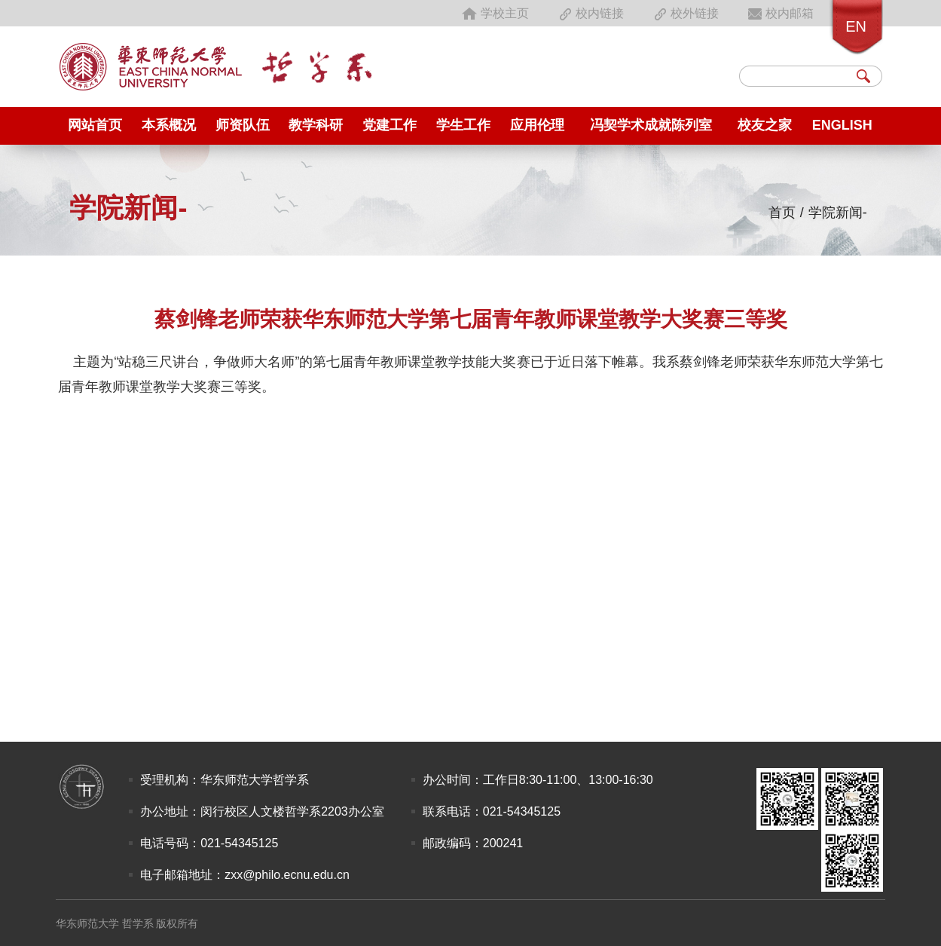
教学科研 (316, 125)
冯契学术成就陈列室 (651, 125)
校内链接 (590, 13)
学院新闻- (837, 212)
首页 (782, 212)
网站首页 (95, 125)
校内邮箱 (780, 13)
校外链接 (685, 13)
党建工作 (389, 125)
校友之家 (765, 125)
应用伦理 (537, 125)
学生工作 (463, 125)
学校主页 (495, 13)
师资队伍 (242, 125)
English (842, 125)
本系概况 (169, 125)
